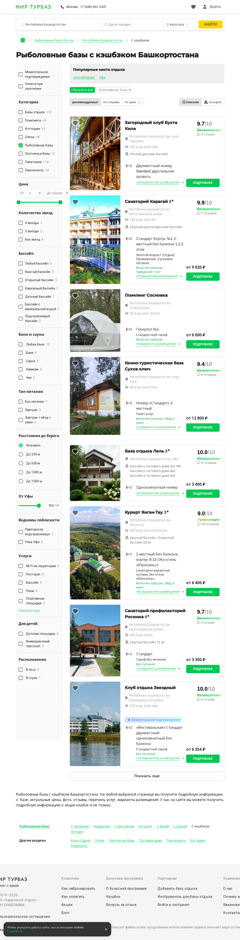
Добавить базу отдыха (177, 888)
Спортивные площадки (35, 601)
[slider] (18, 202)
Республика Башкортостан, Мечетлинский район (150, 211)
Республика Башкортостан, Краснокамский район (150, 627)
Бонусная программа (124, 878)
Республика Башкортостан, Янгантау (150, 522)
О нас (228, 888)
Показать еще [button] (29, 610)
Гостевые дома (150, 840)
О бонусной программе (126, 888)
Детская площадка (42, 633)
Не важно (33, 445)
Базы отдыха (81, 840)
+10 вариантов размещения (158, 182)
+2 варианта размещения (156, 427)
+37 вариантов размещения (158, 493)
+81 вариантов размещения (158, 591)
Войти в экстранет (174, 905)
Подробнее (203, 183)
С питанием (80, 826)
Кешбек (113, 896)
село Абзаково (84, 77)
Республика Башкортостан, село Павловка (154, 139)
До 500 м (33, 463)
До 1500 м (34, 481)
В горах (33, 678)
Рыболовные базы (34, 826)
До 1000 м (34, 472)
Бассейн (34, 582)
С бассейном (124, 826)
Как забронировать (78, 888)
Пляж (32, 591)
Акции (66, 905)
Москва (72, 7)
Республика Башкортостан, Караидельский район (150, 698)
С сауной (180, 826)
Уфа (102, 77)
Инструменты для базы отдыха (185, 896)
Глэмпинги (79, 846)
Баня (31, 353)
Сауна (32, 361)
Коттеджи (197, 840)
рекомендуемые (85, 102)
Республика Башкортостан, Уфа (154, 459)
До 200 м (33, 454)
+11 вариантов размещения (158, 758)
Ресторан (35, 574)
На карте (213, 102)
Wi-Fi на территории (42, 566)
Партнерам (167, 878)
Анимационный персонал (38, 644)
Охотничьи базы (122, 840)
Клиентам (70, 878)
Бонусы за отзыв (121, 905)
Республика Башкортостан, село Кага (154, 379)
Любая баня (38, 344)
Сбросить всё (82, 90)
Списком (190, 102)
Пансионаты (176, 840)
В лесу (32, 669)
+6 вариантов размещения (157, 276)
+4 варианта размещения (156, 344)
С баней (163, 826)
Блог (65, 913)
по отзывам (111, 102)
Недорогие (101, 826)
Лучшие (77, 831)
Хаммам (34, 369)
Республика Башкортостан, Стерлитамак (150, 305)
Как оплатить (73, 896)
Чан (30, 377)
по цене (133, 102)
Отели (99, 840)
